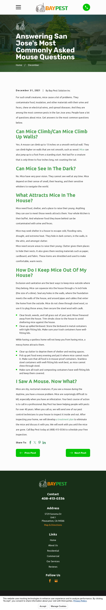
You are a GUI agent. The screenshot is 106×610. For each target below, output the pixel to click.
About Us (53, 545)
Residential (53, 550)
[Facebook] (49, 580)
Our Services (53, 561)
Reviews (53, 566)
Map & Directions (53, 525)
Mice (82, 149)
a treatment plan (65, 419)
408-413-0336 (53, 498)
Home (53, 540)
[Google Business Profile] (56, 580)
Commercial (53, 556)
